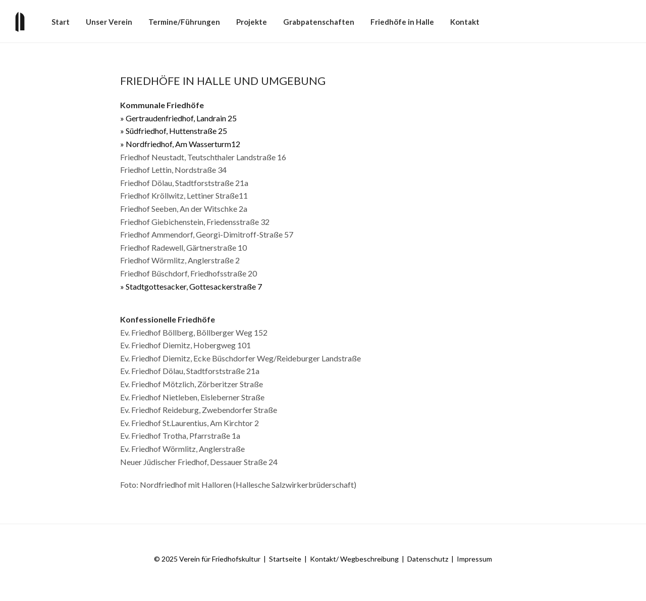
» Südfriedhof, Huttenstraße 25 (173, 130)
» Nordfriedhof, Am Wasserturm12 (180, 144)
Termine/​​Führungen (184, 21)
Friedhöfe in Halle (402, 21)
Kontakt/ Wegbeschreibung (354, 558)
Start (60, 21)
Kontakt (464, 21)
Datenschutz (427, 558)
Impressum (474, 558)
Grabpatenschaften (318, 21)
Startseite (285, 558)
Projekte (251, 21)
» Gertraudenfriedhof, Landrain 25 (178, 118)
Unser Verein (109, 21)
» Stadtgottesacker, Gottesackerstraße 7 (191, 286)
